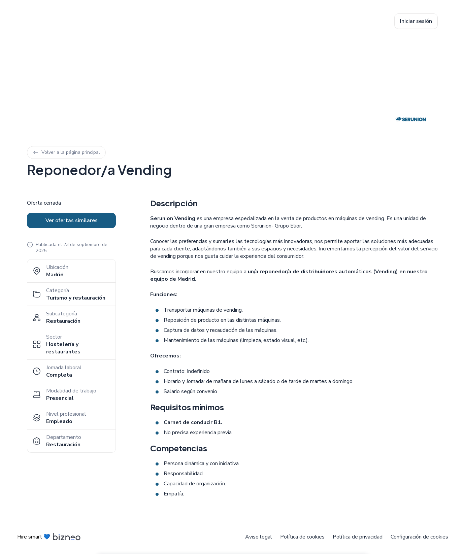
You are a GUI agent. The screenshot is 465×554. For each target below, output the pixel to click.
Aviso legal (258, 537)
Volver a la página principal (66, 152)
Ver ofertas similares (71, 220)
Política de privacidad (358, 537)
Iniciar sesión (416, 21)
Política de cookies (302, 537)
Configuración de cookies (419, 537)
